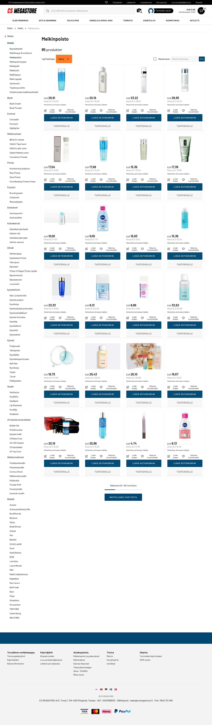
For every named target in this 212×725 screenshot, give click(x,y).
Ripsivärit (14, 266)
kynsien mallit (16, 434)
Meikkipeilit (14, 66)
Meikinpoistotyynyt (18, 61)
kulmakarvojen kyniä (19, 229)
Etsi (202, 59)
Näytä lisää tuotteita (123, 497)
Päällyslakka (15, 380)
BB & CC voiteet (17, 139)
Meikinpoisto (15, 57)
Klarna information (15, 663)
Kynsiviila (14, 330)
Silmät (10, 247)
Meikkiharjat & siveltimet (21, 53)
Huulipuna (14, 414)
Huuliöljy (13, 409)
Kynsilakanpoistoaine (19, 359)
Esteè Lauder (16, 544)
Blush (10, 97)
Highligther (14, 128)
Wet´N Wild (14, 617)
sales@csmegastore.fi (141, 700)
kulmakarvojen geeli (18, 237)
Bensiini (13, 539)
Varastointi (15, 83)
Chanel (13, 531)
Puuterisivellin (16, 489)
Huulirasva (14, 392)
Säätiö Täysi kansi (18, 144)
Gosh (12, 548)
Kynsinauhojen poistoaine (21, 308)
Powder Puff (15, 484)
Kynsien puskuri (16, 300)
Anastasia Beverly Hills (20, 509)
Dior (11, 535)
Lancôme (14, 561)
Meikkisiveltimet (15, 457)
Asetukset (12, 207)
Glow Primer (15, 177)
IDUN (12, 557)
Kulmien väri (15, 233)
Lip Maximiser (16, 405)
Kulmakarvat (13, 223)
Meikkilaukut (15, 74)
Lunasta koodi (146, 2)
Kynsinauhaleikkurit (18, 313)
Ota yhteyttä (112, 660)
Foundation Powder (18, 157)
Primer (10, 162)
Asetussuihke (16, 217)
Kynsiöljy (13, 321)
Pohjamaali (15, 346)
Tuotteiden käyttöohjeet (151, 656)
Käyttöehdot (13, 660)
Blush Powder (16, 108)
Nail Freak (14, 587)
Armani (13, 505)
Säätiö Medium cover (19, 152)
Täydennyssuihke (17, 87)
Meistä (110, 656)
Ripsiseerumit (16, 279)
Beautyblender (16, 48)
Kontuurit (14, 124)
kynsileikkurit (15, 326)
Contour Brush (16, 471)
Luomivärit (14, 284)
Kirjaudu (199, 2)
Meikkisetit (14, 70)
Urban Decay (15, 613)
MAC (12, 570)
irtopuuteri (14, 197)
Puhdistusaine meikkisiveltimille (24, 92)
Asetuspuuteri (16, 213)
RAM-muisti (145, 660)
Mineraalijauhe (16, 201)
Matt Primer (15, 173)
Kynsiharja (14, 304)
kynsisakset (15, 334)
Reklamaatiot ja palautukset (86, 656)
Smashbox (14, 600)
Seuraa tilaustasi (81, 663)
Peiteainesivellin (17, 467)
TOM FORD (14, 609)
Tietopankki (117, 2)
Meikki (10, 42)
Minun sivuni (78, 675)
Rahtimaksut (79, 660)
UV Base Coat (16, 438)
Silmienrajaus (16, 253)
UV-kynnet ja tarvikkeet (19, 419)
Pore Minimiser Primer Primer (23, 181)
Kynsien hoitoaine (17, 317)
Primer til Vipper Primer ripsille (23, 271)
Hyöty (12, 522)
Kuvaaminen (15, 604)
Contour (11, 113)
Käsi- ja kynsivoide (18, 295)
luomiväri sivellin (17, 493)
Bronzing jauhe (16, 193)
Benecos (13, 518)
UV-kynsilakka (16, 447)
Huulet (10, 386)
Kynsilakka (14, 354)
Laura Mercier (16, 565)
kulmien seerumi (17, 242)
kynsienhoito (13, 289)
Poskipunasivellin (17, 463)
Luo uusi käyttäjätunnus (181, 2)
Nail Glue (13, 363)
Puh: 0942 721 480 (163, 700)
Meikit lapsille (16, 79)
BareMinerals (15, 513)
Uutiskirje (111, 663)
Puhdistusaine (16, 430)
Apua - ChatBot (80, 671)
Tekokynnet (15, 350)
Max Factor (15, 583)
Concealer (14, 119)
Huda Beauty (15, 552)
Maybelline (14, 578)
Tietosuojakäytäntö (16, 656)
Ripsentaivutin (16, 275)
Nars (12, 591)
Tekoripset (14, 262)
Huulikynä (14, 401)
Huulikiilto (14, 396)
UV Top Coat (15, 451)
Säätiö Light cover (18, 148)
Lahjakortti (131, 2)
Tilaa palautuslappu (82, 667)
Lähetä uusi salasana (50, 663)
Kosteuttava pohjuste (20, 168)
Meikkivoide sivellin (18, 476)
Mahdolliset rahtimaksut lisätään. (55, 120)
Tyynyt (12, 372)
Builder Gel (14, 425)
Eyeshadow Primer (18, 258)
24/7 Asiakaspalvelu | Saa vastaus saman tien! (26, 2)
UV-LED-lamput (17, 443)
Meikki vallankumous (19, 574)
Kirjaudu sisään (47, 656)
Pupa (12, 596)
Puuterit (11, 187)
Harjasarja (14, 480)
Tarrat (13, 376)
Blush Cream (15, 103)
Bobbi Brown (15, 526)
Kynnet (10, 340)
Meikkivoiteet (14, 133)
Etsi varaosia (161, 2)
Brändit (11, 499)
